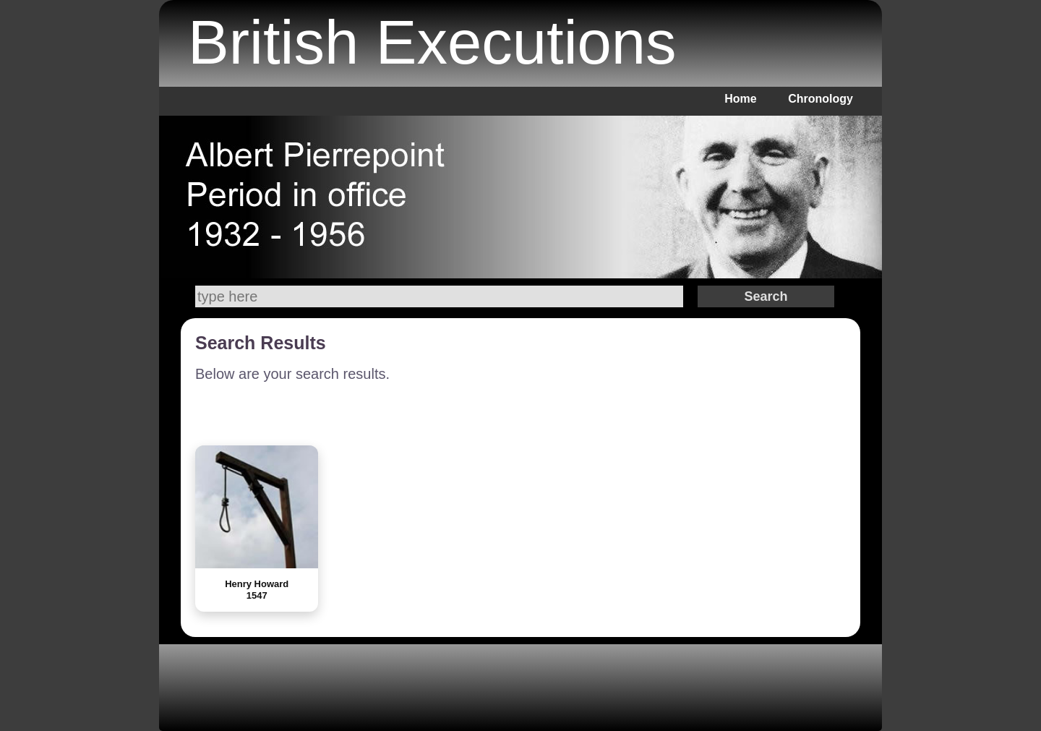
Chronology (820, 99)
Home (740, 99)
